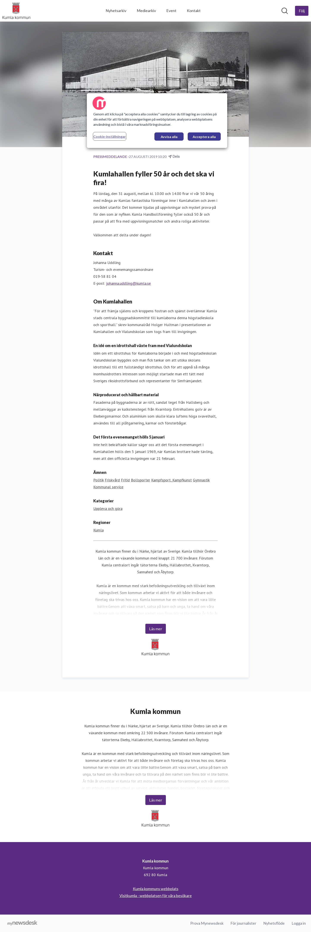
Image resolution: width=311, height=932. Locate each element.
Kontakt (194, 10)
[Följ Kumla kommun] (301, 11)
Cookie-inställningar (109, 136)
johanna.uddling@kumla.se (128, 283)
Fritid (125, 480)
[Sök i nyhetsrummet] (284, 10)
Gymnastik (201, 480)
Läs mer (155, 628)
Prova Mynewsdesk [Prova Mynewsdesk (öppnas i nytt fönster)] (207, 923)
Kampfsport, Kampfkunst (171, 480)
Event (171, 10)
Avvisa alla (169, 137)
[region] (157, 120)
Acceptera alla (204, 137)
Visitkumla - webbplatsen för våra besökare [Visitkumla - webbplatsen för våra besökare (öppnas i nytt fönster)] (155, 895)
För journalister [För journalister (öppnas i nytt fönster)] (243, 923)
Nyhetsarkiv (116, 10)
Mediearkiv (146, 10)
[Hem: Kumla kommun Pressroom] (16, 11)
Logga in (299, 923)
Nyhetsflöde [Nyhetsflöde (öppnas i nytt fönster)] (274, 923)
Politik (98, 480)
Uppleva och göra (107, 508)
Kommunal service (108, 486)
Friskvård (112, 480)
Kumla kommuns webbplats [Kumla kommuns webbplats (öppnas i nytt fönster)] (155, 888)
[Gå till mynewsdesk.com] (22, 923)
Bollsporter (140, 480)
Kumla (98, 530)
